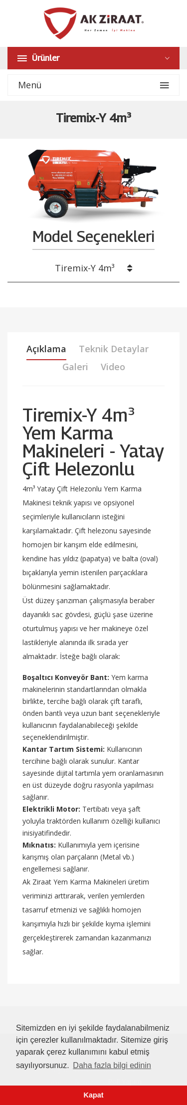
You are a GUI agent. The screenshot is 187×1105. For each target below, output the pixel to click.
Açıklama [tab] (46, 349)
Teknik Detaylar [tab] (114, 349)
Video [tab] (113, 367)
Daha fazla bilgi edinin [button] (112, 1065)
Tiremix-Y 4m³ (93, 268)
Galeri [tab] (75, 367)
